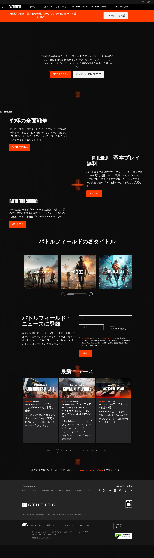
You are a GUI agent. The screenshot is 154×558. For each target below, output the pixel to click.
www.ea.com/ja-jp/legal (91, 495)
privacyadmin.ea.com (108, 362)
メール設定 (86, 362)
